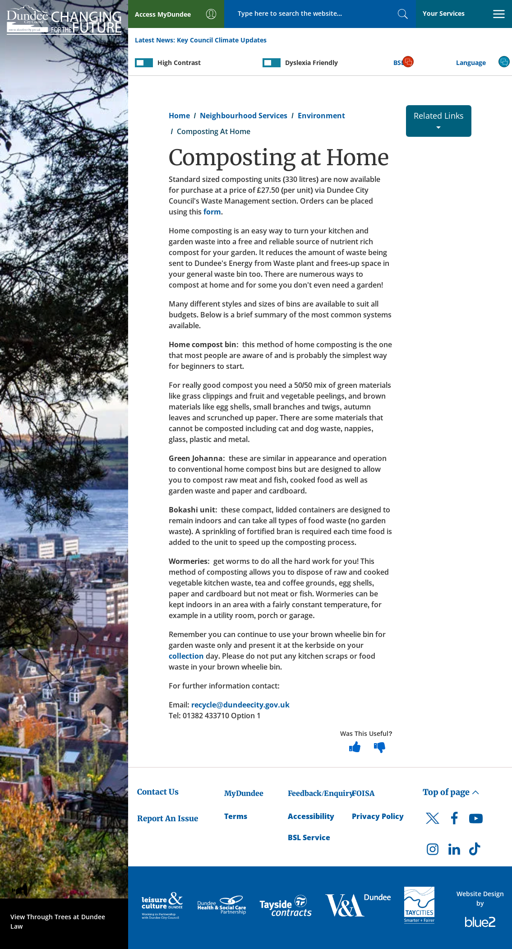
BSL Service (309, 837)
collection (186, 656)
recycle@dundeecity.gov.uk (240, 705)
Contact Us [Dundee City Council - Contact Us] (158, 792)
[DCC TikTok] (476, 851)
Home (179, 116)
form (212, 212)
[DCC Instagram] (433, 851)
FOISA (363, 793)
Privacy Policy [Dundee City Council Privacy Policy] (378, 816)
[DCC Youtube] (476, 820)
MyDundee (243, 793)
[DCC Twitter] (433, 826)
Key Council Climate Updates (222, 40)
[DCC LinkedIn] (454, 851)
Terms (235, 816)
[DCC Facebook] (454, 820)
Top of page (451, 792)
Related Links (439, 119)
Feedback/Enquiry (320, 793)
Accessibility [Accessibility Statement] (311, 816)
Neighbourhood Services (243, 116)
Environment (321, 116)
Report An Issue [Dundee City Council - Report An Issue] (167, 818)
